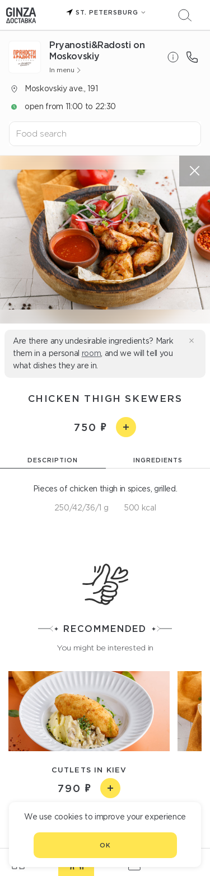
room (91, 353)
